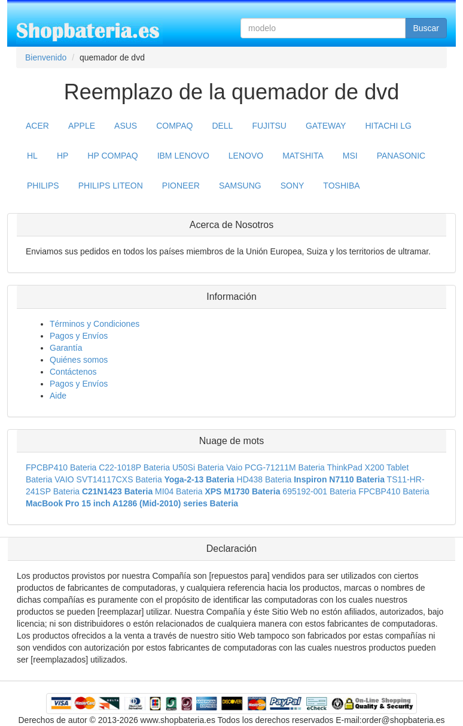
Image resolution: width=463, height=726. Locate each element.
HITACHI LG (388, 125)
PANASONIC (401, 155)
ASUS (125, 125)
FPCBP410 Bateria (61, 467)
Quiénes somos (79, 359)
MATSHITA (303, 155)
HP (62, 155)
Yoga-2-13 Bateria (199, 479)
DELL (222, 125)
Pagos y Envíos (79, 336)
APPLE (81, 125)
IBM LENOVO (183, 155)
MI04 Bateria (178, 491)
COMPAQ (174, 125)
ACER (37, 125)
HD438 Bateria (264, 479)
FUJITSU (269, 125)
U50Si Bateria (198, 467)
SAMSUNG (240, 185)
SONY (292, 185)
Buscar (426, 28)
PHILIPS (43, 185)
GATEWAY (326, 125)
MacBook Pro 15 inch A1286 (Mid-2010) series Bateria (132, 503)
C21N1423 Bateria (117, 491)
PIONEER (181, 185)
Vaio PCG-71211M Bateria (275, 467)
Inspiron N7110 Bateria (339, 479)
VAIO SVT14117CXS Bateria (108, 479)
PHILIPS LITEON (110, 185)
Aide (58, 395)
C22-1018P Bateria (134, 467)
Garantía (66, 348)
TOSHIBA (341, 185)
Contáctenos (73, 371)
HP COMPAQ (112, 155)
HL (32, 155)
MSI (350, 155)
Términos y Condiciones (94, 324)
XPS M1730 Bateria (242, 491)
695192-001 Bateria (319, 491)
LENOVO (246, 155)
